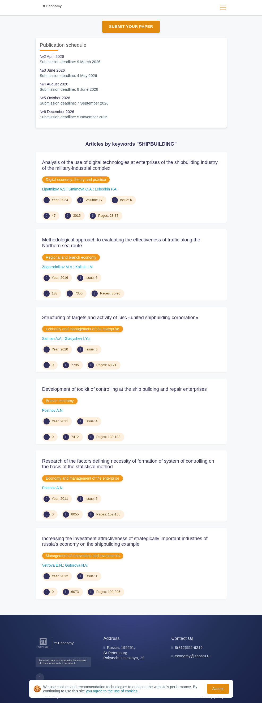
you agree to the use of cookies (112, 691)
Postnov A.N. (53, 410)
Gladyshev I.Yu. (78, 338)
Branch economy (60, 401)
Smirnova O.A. (80, 189)
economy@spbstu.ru (193, 656)
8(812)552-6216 (189, 647)
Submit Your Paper (131, 26)
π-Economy (52, 6)
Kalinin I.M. (84, 267)
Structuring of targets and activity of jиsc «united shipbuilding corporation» (120, 317)
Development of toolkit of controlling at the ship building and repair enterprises (124, 389)
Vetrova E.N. (52, 565)
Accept (218, 689)
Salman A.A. (52, 338)
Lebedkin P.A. (106, 189)
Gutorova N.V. (76, 565)
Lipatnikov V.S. (54, 189)
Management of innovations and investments (83, 556)
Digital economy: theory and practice (76, 179)
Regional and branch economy (71, 257)
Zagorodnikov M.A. (58, 267)
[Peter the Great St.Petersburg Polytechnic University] (43, 648)
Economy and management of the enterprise (82, 329)
